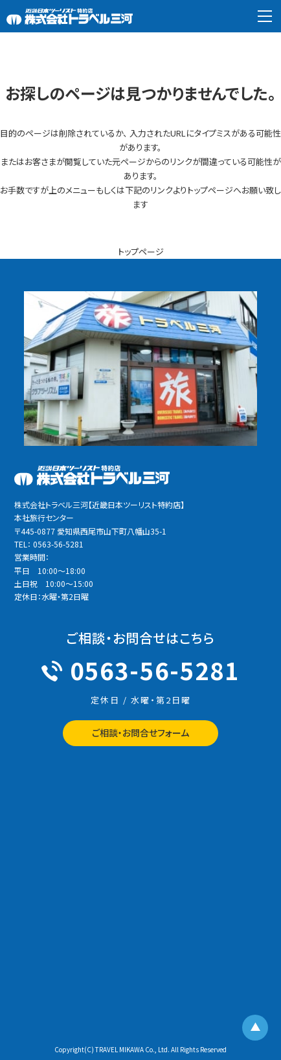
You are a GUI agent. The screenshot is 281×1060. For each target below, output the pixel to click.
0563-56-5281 (140, 670)
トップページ (141, 251)
